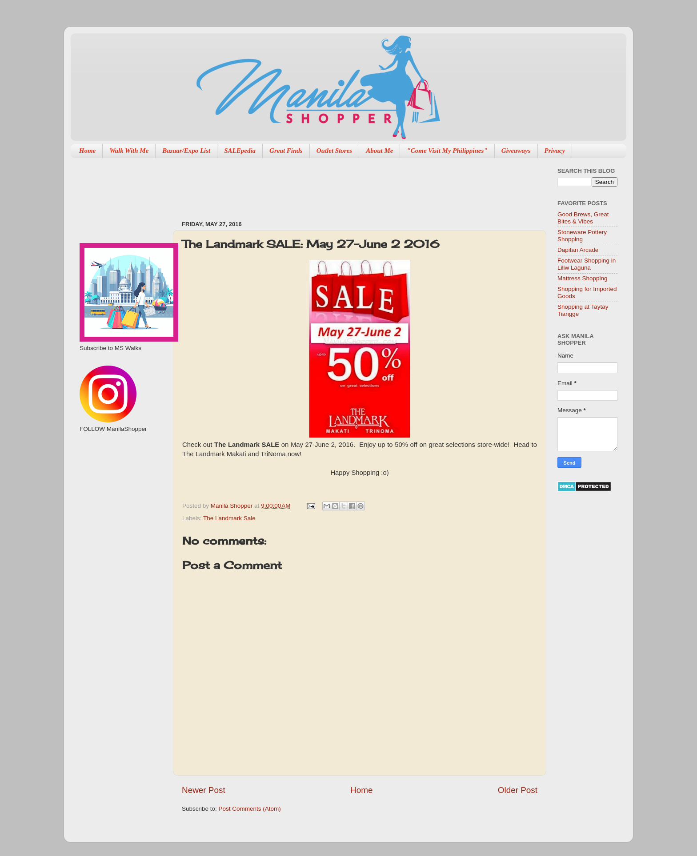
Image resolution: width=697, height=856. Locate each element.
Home (87, 150)
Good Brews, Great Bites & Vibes (583, 218)
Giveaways (516, 150)
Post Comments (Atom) (250, 808)
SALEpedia (240, 150)
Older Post (517, 790)
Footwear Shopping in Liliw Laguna (586, 264)
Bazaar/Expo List (186, 150)
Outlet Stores (334, 150)
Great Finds (286, 150)
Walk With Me (128, 150)
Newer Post (203, 790)
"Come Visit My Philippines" (447, 150)
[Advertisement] (343, 185)
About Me (379, 150)
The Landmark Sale (229, 518)
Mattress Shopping (582, 278)
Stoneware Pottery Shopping (582, 236)
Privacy (555, 150)
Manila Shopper (232, 505)
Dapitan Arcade (577, 250)
